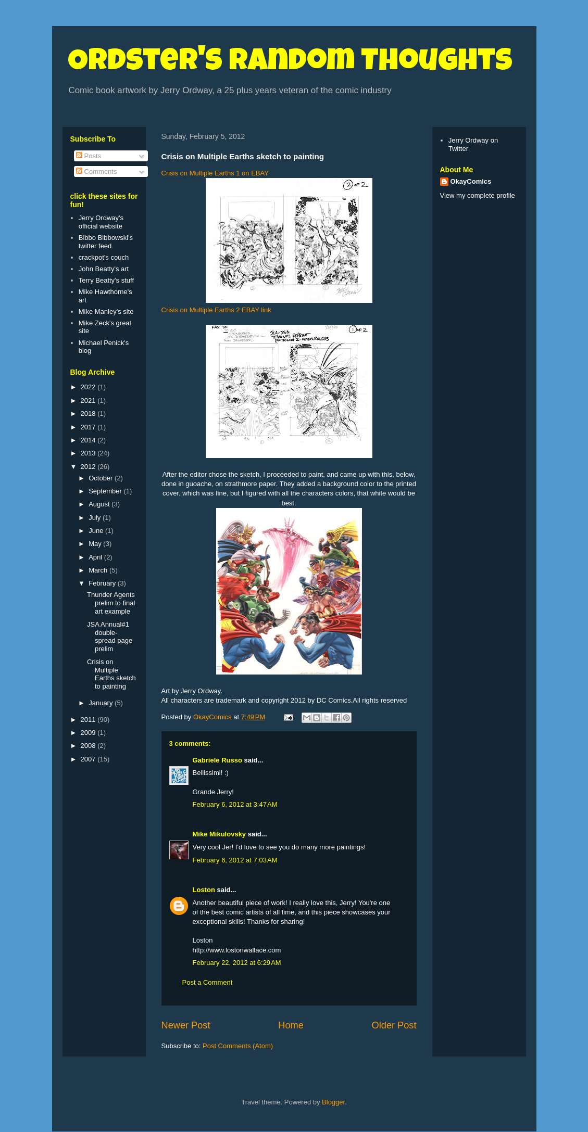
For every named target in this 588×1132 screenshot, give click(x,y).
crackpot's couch (104, 257)
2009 (89, 732)
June (97, 531)
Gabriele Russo (217, 760)
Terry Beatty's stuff (106, 280)
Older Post (394, 1025)
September (106, 491)
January (102, 703)
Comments (96, 171)
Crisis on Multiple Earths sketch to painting (111, 674)
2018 (89, 413)
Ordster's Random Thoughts (290, 63)
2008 (89, 745)
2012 (89, 466)
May (96, 544)
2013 (89, 453)
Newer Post (185, 1025)
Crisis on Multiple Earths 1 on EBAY (215, 173)
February (103, 583)
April (96, 557)
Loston (204, 890)
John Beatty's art (104, 269)
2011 (89, 719)
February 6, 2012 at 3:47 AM (235, 804)
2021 (89, 400)
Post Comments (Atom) (238, 1046)
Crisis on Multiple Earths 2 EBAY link (216, 310)
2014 (89, 440)
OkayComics (471, 181)
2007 (89, 759)
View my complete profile (477, 195)
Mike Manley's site (106, 311)
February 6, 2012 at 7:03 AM (235, 860)
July (96, 518)
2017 (89, 427)
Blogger (333, 1102)
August (100, 504)
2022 (89, 387)
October (102, 478)
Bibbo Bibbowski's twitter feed (106, 242)
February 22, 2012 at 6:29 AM (237, 962)
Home (291, 1025)
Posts (88, 156)
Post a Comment (207, 982)
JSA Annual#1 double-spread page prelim (109, 636)
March (99, 570)
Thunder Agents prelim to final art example (111, 603)
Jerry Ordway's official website (101, 222)
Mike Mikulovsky (219, 834)
